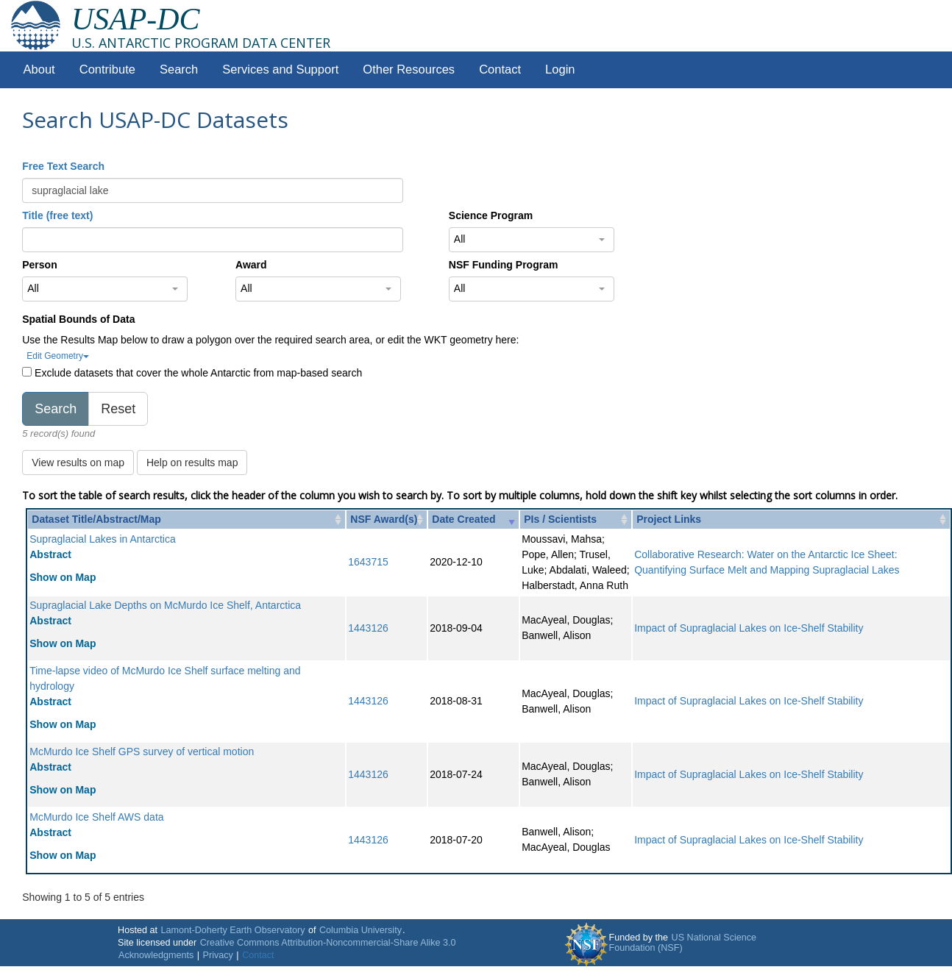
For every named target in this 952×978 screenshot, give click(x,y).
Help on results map (192, 462)
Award (251, 265)
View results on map (78, 462)
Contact (500, 69)
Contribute (107, 69)
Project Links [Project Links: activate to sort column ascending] (668, 519)
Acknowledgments (155, 955)
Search (179, 69)
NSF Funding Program (503, 265)
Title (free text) (57, 215)
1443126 (368, 628)
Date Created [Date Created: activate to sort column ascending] (463, 519)
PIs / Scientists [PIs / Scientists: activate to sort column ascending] (560, 519)
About (39, 69)
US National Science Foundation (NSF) (683, 942)
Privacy (218, 955)
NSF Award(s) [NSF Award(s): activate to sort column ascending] (383, 519)
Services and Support (280, 69)
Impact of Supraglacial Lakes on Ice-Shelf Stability (748, 628)
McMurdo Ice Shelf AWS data (96, 817)
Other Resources (409, 69)
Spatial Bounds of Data (78, 319)
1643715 (368, 562)
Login (560, 69)
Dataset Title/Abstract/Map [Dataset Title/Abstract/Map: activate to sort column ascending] (96, 519)
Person (39, 265)
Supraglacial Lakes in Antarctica (102, 539)
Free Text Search (63, 166)
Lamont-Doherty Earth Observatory (232, 930)
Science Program (491, 215)
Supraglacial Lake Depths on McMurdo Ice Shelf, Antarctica (165, 605)
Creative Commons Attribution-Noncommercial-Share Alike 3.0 (328, 943)
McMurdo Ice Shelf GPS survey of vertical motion (141, 751)
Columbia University (360, 930)
